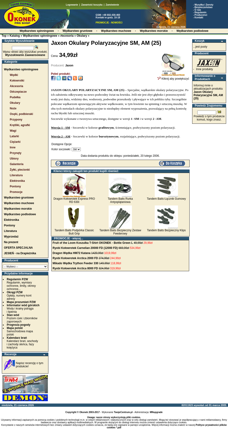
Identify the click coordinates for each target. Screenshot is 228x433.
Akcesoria (67, 35)
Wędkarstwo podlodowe (20, 214)
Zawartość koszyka (91, 4)
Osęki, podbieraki (21, 114)
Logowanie (72, 4)
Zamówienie (112, 4)
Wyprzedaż (11, 236)
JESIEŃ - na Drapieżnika (20, 253)
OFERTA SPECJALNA (18, 247)
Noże (13, 108)
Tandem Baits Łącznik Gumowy (166, 198)
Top (4, 35)
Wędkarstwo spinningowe (40, 35)
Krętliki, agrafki (20, 125)
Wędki (14, 75)
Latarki (14, 136)
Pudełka (15, 97)
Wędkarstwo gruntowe (19, 197)
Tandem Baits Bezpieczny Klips (166, 230)
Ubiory (14, 158)
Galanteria (16, 164)
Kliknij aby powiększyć (173, 77)
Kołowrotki (17, 80)
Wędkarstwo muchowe (19, 203)
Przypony (16, 119)
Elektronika (17, 180)
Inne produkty (204, 69)
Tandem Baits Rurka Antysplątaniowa (120, 200)
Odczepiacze (18, 91)
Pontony (15, 186)
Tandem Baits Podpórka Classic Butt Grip (74, 232)
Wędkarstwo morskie (18, 208)
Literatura (16, 175)
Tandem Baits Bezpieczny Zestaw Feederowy (120, 232)
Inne (13, 147)
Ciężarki (15, 141)
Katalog (15, 35)
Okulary (82, 35)
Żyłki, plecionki (20, 169)
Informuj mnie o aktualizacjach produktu (208, 92)
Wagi (13, 130)
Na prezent (11, 242)
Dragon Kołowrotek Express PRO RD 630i (74, 200)
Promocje (16, 192)
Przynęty (15, 153)
